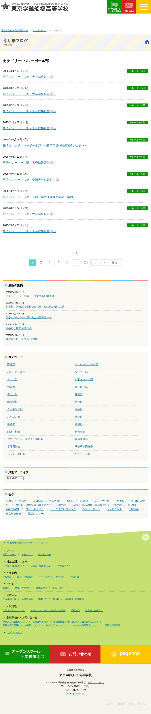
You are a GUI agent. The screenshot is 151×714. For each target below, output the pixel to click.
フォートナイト (35, 509)
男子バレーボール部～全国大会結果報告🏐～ (32, 179)
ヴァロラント (114, 509)
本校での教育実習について (86, 625)
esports (84, 500)
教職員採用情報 (112, 625)
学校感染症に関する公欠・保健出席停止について (77, 621)
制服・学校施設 (25, 577)
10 (86, 262)
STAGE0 (133, 505)
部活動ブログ (40, 30)
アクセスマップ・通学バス (51, 577)
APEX (9, 500)
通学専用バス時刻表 (74, 599)
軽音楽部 (80, 431)
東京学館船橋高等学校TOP (14, 30)
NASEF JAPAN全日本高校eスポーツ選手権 (97, 505)
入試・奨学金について (14, 610)
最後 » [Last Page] (115, 262)
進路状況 (42, 599)
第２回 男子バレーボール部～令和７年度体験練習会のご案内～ (45, 145)
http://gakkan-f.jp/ (75, 693)
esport (69, 500)
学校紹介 (75, 610)
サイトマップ (14, 632)
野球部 (11, 364)
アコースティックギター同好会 (25, 439)
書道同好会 (81, 439)
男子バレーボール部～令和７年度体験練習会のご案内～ (39, 197)
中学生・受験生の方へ (14, 565)
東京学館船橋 (13, 513)
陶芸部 (79, 401)
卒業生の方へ (64, 565)
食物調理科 (41, 588)
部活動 (56, 599)
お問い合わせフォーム (57, 625)
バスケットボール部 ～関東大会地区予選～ (31, 296)
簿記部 (79, 416)
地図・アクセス (95, 682)
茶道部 (11, 424)
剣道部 (11, 386)
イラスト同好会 (16, 454)
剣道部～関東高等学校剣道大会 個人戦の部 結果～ (36, 306)
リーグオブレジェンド (63, 509)
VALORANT (12, 509)
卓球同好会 (13, 446)
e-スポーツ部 (82, 454)
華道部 (79, 424)
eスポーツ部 (102, 500)
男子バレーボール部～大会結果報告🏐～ (29, 76)
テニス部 (12, 379)
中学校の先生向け (94, 610)
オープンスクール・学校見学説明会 (47, 610)
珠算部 (79, 394)
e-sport (23, 500)
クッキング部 (15, 409)
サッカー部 (81, 371)
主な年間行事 (9, 599)
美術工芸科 (58, 588)
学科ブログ (27, 554)
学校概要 (7, 577)
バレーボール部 (137, 71)
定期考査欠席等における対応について (21, 625)
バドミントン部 (84, 379)
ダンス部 (12, 394)
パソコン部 (13, 416)
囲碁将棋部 (13, 431)
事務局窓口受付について (15, 621)
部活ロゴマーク (37, 513)
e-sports (38, 500)
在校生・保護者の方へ (41, 565)
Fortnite (120, 500)
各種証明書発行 (40, 621)
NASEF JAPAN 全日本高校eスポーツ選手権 (41, 505)
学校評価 (74, 577)
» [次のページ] (104, 262)
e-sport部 (54, 500)
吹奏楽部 (12, 401)
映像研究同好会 (84, 446)
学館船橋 (134, 509)
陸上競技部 (81, 386)
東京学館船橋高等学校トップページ (27, 542)
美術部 (79, 409)
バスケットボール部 (86, 364)
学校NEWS (27, 599)
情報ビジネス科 (22, 588)
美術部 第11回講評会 (19, 328)
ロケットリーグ (91, 509)
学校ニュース (9, 554)
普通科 (6, 588)
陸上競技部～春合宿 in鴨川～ (23, 338)
